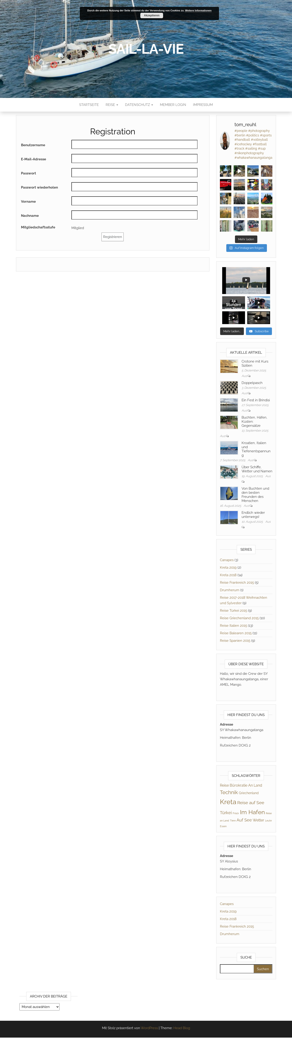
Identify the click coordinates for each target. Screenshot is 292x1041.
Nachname (30, 216)
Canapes (227, 560)
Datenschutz (139, 105)
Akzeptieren (151, 15)
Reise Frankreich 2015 (237, 583)
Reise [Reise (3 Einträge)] (224, 785)
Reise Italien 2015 (233, 626)
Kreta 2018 (228, 575)
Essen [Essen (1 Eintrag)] (223, 826)
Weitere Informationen (198, 10)
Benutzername (33, 145)
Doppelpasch (252, 383)
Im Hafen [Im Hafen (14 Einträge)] (252, 812)
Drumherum (229, 590)
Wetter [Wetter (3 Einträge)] (258, 820)
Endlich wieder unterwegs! (253, 515)
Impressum (203, 105)
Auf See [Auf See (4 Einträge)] (244, 820)
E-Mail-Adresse (33, 159)
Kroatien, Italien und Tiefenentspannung (256, 449)
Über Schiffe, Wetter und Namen (257, 469)
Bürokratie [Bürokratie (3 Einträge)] (238, 785)
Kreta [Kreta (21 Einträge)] (228, 802)
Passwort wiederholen (39, 187)
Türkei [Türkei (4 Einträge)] (226, 813)
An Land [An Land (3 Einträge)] (255, 785)
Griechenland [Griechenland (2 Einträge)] (249, 793)
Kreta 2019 (228, 568)
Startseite (89, 105)
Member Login (173, 105)
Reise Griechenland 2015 (239, 618)
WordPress (149, 1028)
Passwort (28, 173)
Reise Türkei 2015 (233, 611)
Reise (112, 105)
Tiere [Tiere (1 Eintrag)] (233, 820)
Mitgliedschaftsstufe (38, 227)
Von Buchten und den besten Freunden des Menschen (255, 495)
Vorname (28, 202)
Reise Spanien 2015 (235, 641)
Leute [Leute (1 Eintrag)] (268, 820)
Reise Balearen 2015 (236, 633)
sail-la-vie (146, 49)
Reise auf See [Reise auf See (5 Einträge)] (250, 803)
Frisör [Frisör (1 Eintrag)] (236, 813)
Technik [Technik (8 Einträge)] (229, 792)
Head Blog (181, 1028)
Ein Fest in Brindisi (256, 400)
